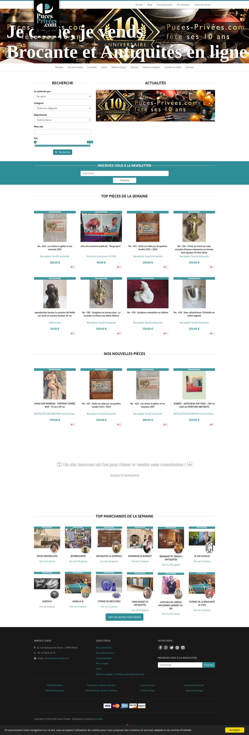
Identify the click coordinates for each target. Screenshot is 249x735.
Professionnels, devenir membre (101, 690)
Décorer (134, 67)
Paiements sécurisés (194, 685)
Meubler (59, 67)
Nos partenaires (103, 647)
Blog (150, 4)
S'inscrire (124, 180)
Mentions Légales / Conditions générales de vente (120, 674)
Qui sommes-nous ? (105, 653)
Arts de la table (75, 67)
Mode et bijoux (118, 67)
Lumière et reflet (173, 67)
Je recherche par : (42, 91)
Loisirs (104, 67)
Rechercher (62, 152)
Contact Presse (148, 690)
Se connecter (183, 4)
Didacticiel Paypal (194, 690)
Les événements (164, 4)
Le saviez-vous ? (147, 685)
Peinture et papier (151, 67)
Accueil (139, 4)
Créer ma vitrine (202, 4)
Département (40, 115)
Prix (36, 138)
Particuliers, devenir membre (101, 685)
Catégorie (39, 103)
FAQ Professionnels (54, 690)
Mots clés (38, 126)
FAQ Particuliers (55, 685)
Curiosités (92, 67)
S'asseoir (189, 67)
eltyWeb (99, 719)
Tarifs (98, 669)
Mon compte (102, 663)
